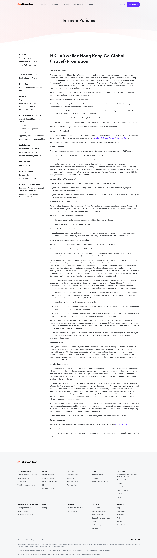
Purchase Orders (48, 488)
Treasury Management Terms (29, 74)
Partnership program (99, 525)
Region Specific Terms (27, 78)
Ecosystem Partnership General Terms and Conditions (30, 189)
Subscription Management (101, 481)
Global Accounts (23, 478)
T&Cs (100, 550)
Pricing (66, 4)
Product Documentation (75, 508)
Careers (94, 521)
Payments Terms (24, 99)
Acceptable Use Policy (27, 61)
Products (42, 4)
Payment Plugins (72, 481)
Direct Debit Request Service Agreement (29, 88)
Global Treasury (22, 511)
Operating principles (99, 511)
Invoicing (95, 478)
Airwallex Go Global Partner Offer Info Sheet (110, 138)
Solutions (55, 4)
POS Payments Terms (26, 103)
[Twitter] (135, 540)
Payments (120, 487)
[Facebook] (132, 540)
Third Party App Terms (27, 65)
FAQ (118, 518)
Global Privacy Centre (26, 178)
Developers (78, 4)
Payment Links (72, 485)
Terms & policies (97, 515)
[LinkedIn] (139, 540)
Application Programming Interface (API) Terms (28, 195)
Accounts (120, 483)
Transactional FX (122, 490)
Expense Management (28, 128)
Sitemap (46, 540)
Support (119, 521)
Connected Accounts (124, 480)
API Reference (72, 511)
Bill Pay (23, 132)
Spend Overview (48, 475)
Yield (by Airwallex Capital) (26, 485)
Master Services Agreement (29, 155)
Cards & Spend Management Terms (29, 120)
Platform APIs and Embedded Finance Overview (127, 476)
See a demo (133, 4)
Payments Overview (74, 475)
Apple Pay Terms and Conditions (30, 135)
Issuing (119, 497)
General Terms (24, 58)
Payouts (119, 494)
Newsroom (120, 515)
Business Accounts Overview (27, 475)
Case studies (121, 511)
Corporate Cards (48, 478)
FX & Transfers (22, 481)
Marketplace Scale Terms (28, 148)
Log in (122, 4)
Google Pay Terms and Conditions (31, 139)
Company (91, 4)
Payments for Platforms (25, 515)
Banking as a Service (24, 508)
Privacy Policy (23, 175)
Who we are (96, 508)
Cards (22, 125)
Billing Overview (97, 475)
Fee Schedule (23, 165)
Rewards (95, 528)
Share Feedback (122, 525)
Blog (118, 508)
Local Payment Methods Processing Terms (27, 108)
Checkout (70, 478)
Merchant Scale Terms (27, 152)
